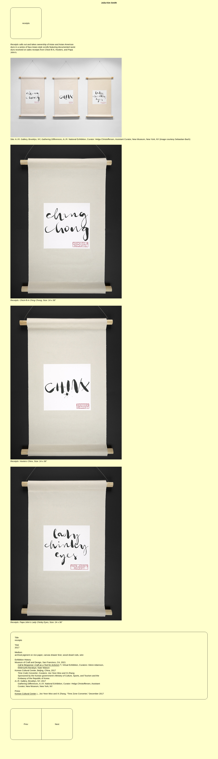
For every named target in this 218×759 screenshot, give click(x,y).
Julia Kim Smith (109, 3)
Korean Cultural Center (25, 693)
